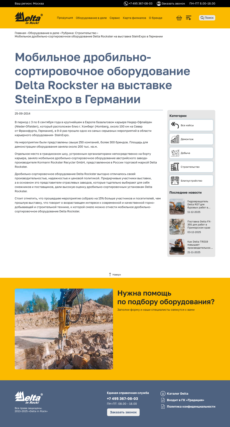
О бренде (155, 18)
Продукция (65, 17)
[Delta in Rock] (29, 18)
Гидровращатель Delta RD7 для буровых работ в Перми (197, 204)
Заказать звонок (123, 412)
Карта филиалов (134, 18)
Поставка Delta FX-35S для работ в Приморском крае (199, 224)
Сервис (115, 18)
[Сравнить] (190, 18)
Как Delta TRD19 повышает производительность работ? (200, 244)
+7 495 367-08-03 (122, 398)
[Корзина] (179, 17)
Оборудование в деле (91, 18)
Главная (20, 33)
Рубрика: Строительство (78, 33)
